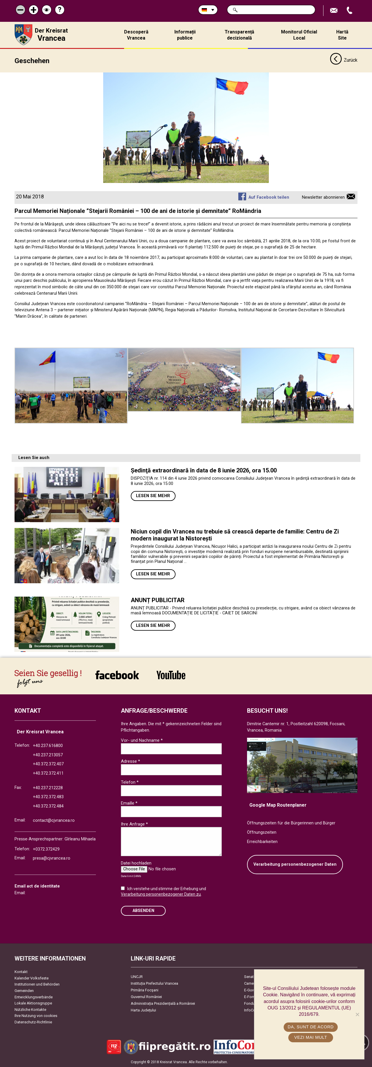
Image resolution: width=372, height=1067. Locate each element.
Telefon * (130, 782)
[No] (357, 1014)
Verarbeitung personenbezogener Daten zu (161, 894)
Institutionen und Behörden (37, 984)
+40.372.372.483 (48, 796)
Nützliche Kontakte (30, 1009)
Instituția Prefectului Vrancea (154, 983)
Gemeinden (24, 990)
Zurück (343, 60)
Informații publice (185, 35)
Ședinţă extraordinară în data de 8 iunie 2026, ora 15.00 (204, 470)
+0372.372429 (46, 849)
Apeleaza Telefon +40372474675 (350, 11)
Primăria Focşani (144, 990)
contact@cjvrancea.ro (54, 820)
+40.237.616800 (48, 745)
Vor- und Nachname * (142, 740)
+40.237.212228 (48, 787)
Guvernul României (146, 997)
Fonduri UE (253, 1003)
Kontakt (21, 972)
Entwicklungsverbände (34, 997)
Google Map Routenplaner (278, 805)
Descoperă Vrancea (136, 35)
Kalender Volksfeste (32, 978)
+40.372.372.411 (48, 773)
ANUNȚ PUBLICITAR (158, 600)
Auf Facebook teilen (268, 197)
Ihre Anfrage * (134, 824)
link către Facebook (117, 675)
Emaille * (129, 803)
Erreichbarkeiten (262, 841)
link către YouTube (171, 675)
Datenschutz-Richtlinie (33, 1022)
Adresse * (130, 761)
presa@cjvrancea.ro (51, 858)
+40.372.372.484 (48, 806)
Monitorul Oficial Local (299, 35)
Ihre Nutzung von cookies (36, 1015)
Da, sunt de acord (311, 1027)
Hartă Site (342, 35)
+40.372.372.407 (48, 764)
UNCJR (137, 976)
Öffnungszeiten (261, 832)
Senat (249, 976)
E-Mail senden (334, 11)
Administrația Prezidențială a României (163, 1003)
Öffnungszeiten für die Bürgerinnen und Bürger (291, 823)
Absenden (143, 910)
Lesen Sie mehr (153, 495)
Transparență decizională (239, 35)
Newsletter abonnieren (323, 197)
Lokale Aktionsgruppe (33, 1003)
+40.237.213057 (48, 755)
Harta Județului (143, 1010)
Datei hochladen (136, 863)
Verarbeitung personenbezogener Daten (295, 864)
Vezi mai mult (310, 1037)
